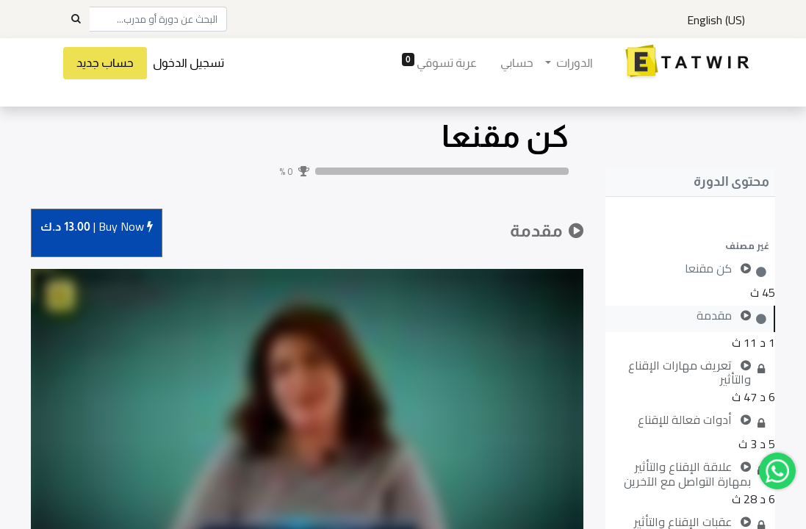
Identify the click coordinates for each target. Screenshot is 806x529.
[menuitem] (506, 63)
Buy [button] (96, 227)
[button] (690, 245)
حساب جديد (115, 63)
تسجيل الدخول (198, 63)
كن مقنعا (505, 136)
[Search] (76, 19)
